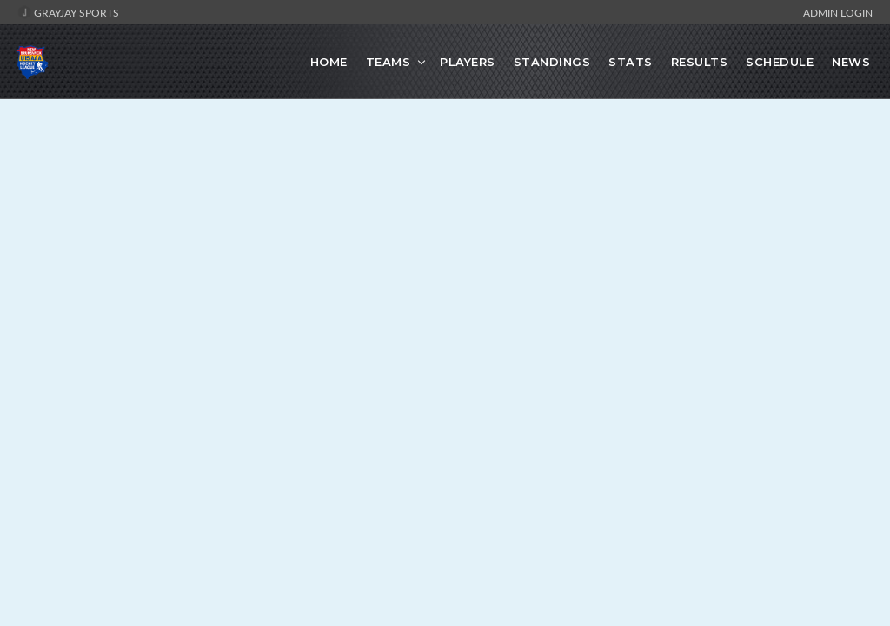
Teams (388, 62)
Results (699, 62)
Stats (630, 62)
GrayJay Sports (68, 12)
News (851, 62)
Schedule (780, 62)
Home (329, 62)
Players (467, 62)
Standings (552, 62)
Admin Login (838, 12)
